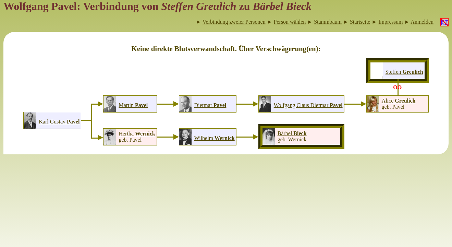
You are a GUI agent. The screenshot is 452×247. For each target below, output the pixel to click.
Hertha (137, 134)
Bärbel (292, 133)
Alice (399, 101)
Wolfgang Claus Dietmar (308, 105)
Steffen (404, 72)
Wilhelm (214, 138)
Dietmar (210, 105)
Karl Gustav (59, 122)
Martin (133, 105)
